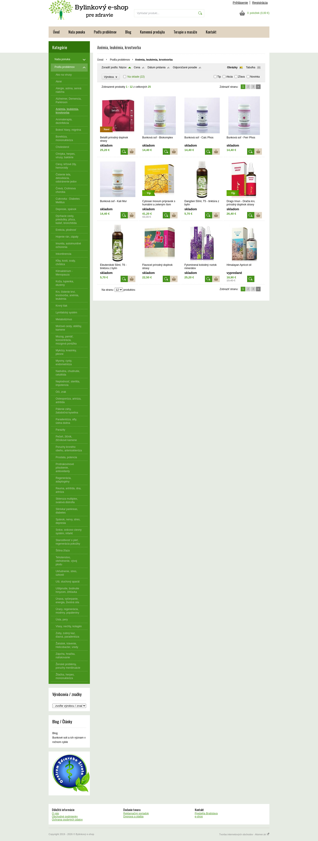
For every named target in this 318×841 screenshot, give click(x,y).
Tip (219, 76)
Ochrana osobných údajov (67, 819)
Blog (128, 32)
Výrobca (110, 76)
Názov (123, 67)
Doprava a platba (133, 816)
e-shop (199, 816)
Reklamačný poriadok (136, 813)
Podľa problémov (105, 32)
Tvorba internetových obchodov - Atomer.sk (244, 834)
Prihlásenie (240, 2)
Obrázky (232, 67)
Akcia (229, 76)
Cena (137, 67)
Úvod (56, 32)
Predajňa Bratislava (206, 813)
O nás (55, 813)
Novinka (255, 76)
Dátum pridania (156, 67)
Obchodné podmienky (65, 816)
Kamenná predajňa (152, 32)
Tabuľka (250, 67)
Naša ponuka (76, 32)
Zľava (241, 76)
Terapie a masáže (185, 32)
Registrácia (260, 2)
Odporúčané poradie (185, 67)
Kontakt (211, 32)
